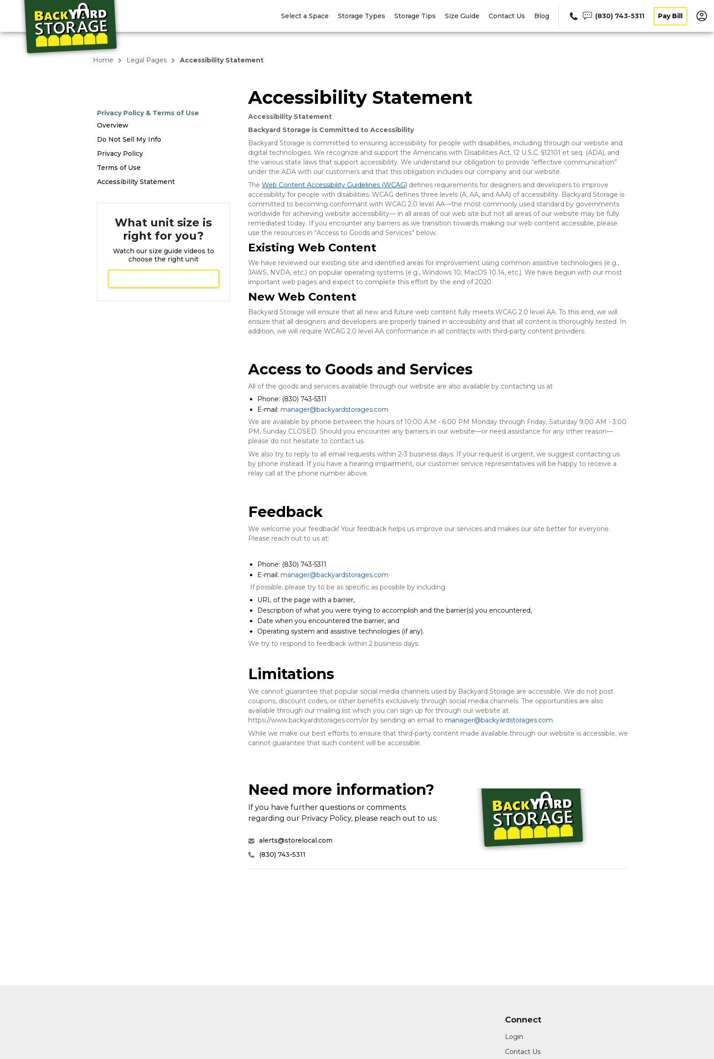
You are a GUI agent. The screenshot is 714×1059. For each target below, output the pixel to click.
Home (104, 60)
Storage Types (361, 16)
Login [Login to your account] (514, 1037)
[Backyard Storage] (71, 28)
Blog (541, 16)
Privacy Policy (120, 153)
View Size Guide (163, 278)
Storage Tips (415, 16)
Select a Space (305, 16)
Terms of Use (119, 168)
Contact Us (507, 16)
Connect (523, 1020)
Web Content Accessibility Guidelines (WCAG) (334, 185)
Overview (112, 125)
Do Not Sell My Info (129, 139)
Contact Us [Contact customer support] (523, 1052)
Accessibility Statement (136, 182)
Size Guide (462, 16)
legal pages (147, 60)
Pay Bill (670, 16)
